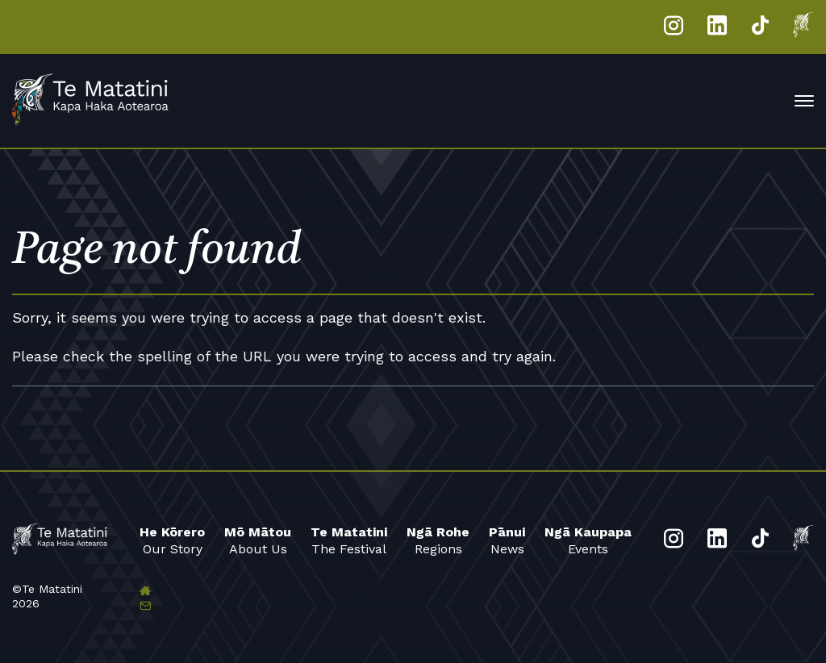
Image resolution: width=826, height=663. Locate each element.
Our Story (172, 540)
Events (588, 540)
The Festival (349, 540)
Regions (438, 540)
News (507, 540)
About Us (257, 540)
